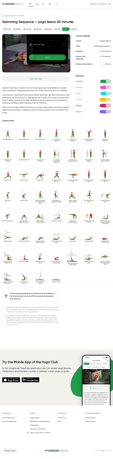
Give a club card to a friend (40, 432)
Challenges (34, 425)
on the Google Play (9, 421)
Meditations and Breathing (40, 421)
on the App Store (8, 418)
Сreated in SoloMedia (103, 451)
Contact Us (62, 418)
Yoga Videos (34, 418)
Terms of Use (90, 421)
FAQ (59, 421)
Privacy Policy (90, 418)
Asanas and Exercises (38, 429)
